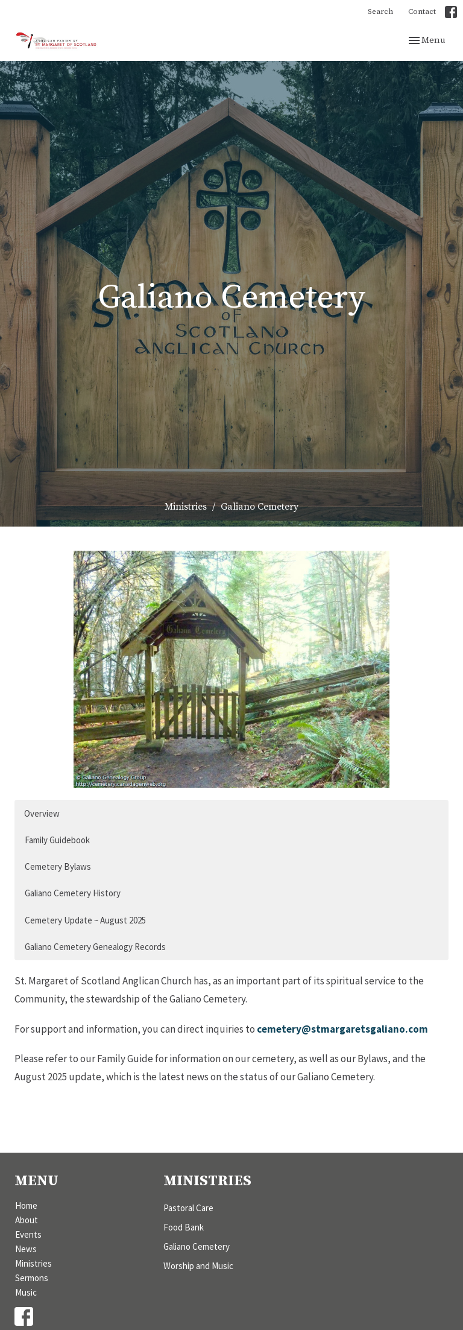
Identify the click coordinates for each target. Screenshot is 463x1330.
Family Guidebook (57, 840)
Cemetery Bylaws (58, 866)
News (26, 1249)
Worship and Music (198, 1265)
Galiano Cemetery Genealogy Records (95, 946)
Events (28, 1234)
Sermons (31, 1278)
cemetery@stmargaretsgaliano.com (342, 1029)
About (26, 1220)
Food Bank (183, 1227)
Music (26, 1292)
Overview (42, 813)
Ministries (186, 507)
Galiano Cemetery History (73, 893)
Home (26, 1205)
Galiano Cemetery (196, 1246)
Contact (422, 11)
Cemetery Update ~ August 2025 (85, 920)
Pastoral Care (188, 1208)
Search (380, 11)
